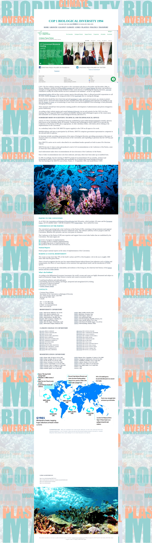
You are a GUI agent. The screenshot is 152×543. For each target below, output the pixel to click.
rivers (52, 95)
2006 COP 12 (42, 340)
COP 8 (76, 305)
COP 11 (76, 310)
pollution (87, 93)
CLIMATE (70, 20)
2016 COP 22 (79, 336)
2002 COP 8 (41, 334)
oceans (46, 95)
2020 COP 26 (79, 342)
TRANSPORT (103, 20)
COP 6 (41, 314)
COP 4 (41, 310)
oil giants (52, 89)
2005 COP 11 (42, 339)
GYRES (77, 20)
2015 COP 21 (79, 334)
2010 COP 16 (79, 327)
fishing (107, 254)
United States (78, 215)
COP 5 (41, 313)
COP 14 (76, 314)
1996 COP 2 (41, 325)
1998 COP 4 (41, 328)
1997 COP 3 (41, 327)
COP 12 (76, 311)
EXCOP (41, 311)
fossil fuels (78, 89)
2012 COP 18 (79, 330)
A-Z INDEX (74, 17)
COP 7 (41, 316)
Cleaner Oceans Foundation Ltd (78, 530)
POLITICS (94, 20)
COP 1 (41, 305)
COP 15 (76, 316)
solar (80, 92)
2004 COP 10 (42, 337)
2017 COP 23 (79, 337)
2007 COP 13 (42, 342)
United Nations (90, 81)
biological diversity (74, 104)
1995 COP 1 (41, 323)
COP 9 (76, 307)
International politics (45, 87)
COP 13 (76, 313)
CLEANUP (62, 20)
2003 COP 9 (41, 336)
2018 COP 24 (79, 339)
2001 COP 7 (41, 333)
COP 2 (41, 307)
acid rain (108, 82)
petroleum (74, 92)
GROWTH (53, 20)
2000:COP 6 (41, 331)
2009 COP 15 (79, 325)
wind (84, 92)
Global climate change (47, 279)
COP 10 (76, 308)
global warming (67, 81)
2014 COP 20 (79, 333)
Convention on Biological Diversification (61, 214)
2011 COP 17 (79, 328)
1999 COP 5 (41, 330)
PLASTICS (85, 20)
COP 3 (41, 308)
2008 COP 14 (79, 323)
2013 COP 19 (79, 331)
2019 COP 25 (79, 340)
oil (67, 92)
